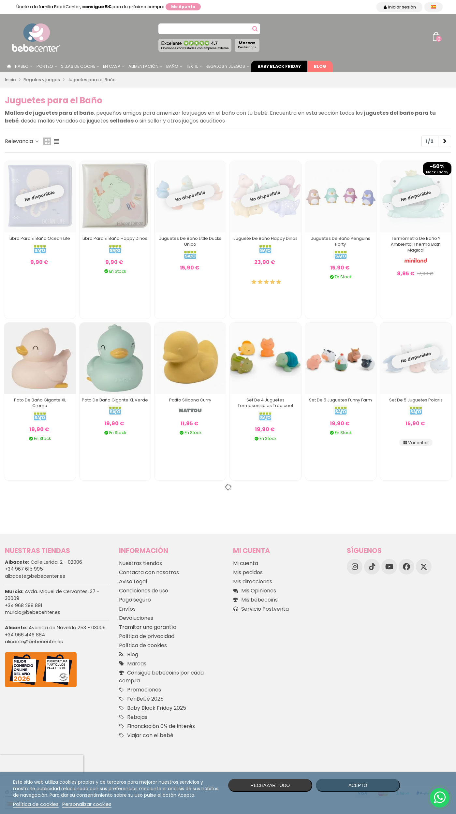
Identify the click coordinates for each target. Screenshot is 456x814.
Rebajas (133, 717)
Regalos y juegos (225, 66)
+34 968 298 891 (23, 605)
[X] (424, 566)
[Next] (444, 141)
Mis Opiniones (254, 591)
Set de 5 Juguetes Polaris (416, 400)
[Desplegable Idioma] (433, 7)
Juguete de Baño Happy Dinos (265, 238)
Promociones (140, 690)
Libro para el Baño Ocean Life (39, 238)
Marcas (247, 44)
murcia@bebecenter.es (32, 612)
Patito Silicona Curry (190, 400)
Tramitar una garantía (147, 627)
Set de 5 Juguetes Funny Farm (340, 400)
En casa (112, 66)
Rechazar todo (270, 785)
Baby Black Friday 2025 (152, 708)
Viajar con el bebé (146, 735)
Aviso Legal (133, 581)
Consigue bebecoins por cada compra (161, 676)
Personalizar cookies (86, 804)
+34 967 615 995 (24, 569)
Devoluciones (136, 618)
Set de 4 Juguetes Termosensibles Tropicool (265, 403)
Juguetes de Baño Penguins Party (340, 241)
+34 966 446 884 (25, 635)
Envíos (127, 609)
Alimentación (143, 66)
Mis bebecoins (255, 600)
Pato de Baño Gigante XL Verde (115, 400)
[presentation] (41, 765)
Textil (192, 66)
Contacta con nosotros (149, 572)
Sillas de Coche (78, 66)
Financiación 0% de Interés (157, 726)
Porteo (45, 66)
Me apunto (183, 6)
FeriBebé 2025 (141, 699)
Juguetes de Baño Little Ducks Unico (190, 241)
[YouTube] (389, 566)
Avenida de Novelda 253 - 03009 (55, 627)
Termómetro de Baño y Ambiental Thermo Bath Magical (416, 244)
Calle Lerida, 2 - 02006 (43, 562)
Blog (320, 66)
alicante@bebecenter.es (34, 641)
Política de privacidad (146, 636)
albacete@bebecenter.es (35, 576)
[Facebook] (406, 566)
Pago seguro (135, 599)
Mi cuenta (245, 563)
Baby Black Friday (279, 66)
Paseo (22, 66)
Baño (172, 66)
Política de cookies (143, 645)
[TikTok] (372, 566)
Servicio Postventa (261, 609)
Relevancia (22, 141)
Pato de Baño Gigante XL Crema (40, 403)
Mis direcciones (252, 581)
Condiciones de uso (143, 590)
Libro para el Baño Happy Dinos (114, 238)
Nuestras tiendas (140, 563)
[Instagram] (354, 566)
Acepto (357, 785)
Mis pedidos (248, 572)
